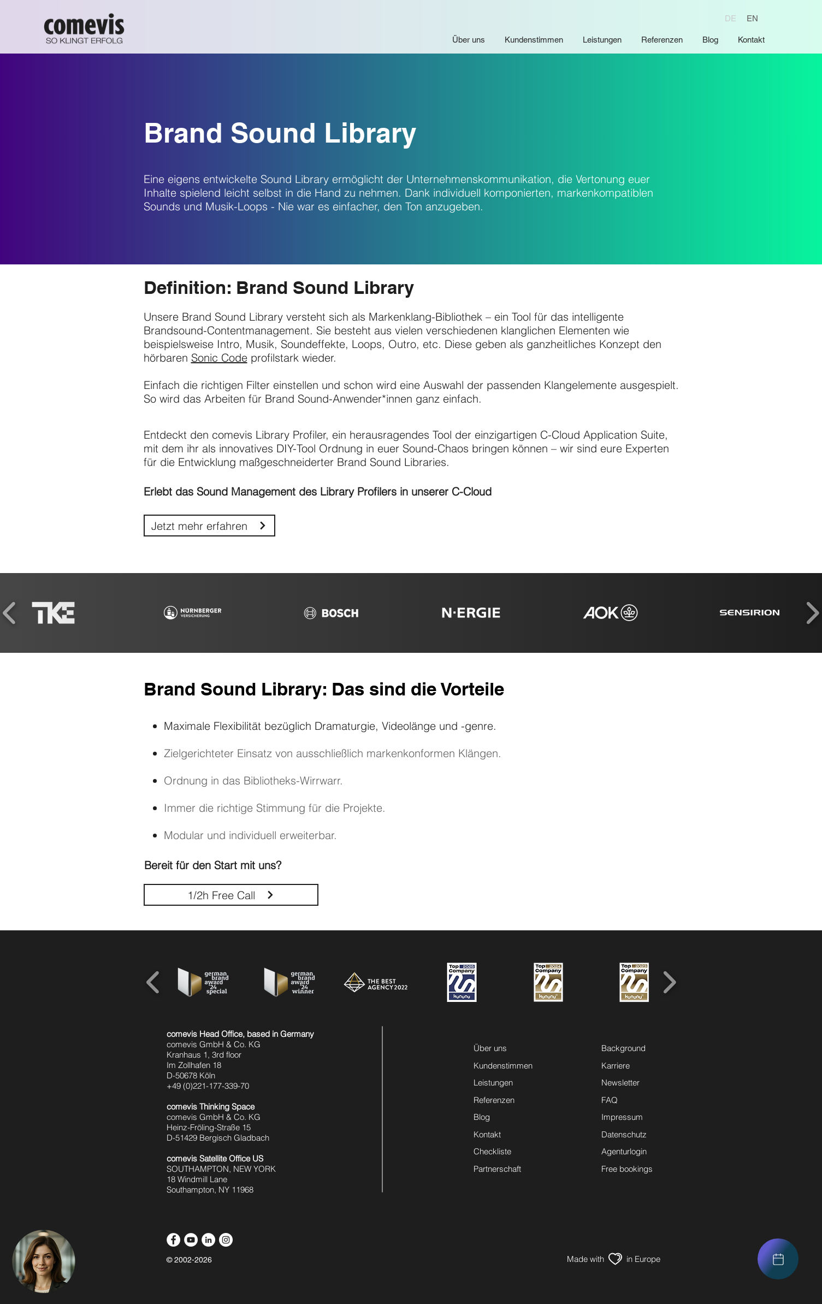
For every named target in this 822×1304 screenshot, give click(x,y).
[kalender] (778, 1258)
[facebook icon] (173, 1240)
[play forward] (669, 982)
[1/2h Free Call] (231, 895)
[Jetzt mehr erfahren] (209, 525)
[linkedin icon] (208, 1240)
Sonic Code (219, 357)
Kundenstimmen (503, 1065)
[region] (778, 1259)
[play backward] (153, 982)
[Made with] (585, 1259)
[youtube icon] (191, 1240)
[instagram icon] (226, 1240)
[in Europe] (643, 1259)
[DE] (730, 18)
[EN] (752, 18)
